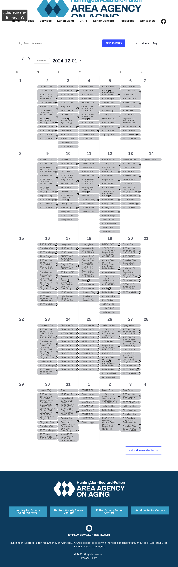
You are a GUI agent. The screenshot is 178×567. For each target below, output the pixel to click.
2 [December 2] (47, 80)
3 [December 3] (68, 80)
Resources (126, 20)
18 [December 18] (89, 238)
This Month (42, 60)
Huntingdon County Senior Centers (27, 510)
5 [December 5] (110, 80)
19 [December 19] (109, 238)
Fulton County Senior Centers (109, 510)
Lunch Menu (65, 20)
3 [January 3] (130, 384)
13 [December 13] (130, 153)
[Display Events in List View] (135, 43)
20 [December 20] (130, 238)
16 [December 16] (47, 238)
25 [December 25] (89, 319)
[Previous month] (22, 59)
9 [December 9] (47, 153)
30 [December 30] (47, 384)
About (29, 20)
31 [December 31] (68, 384)
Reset (14, 17)
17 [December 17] (68, 238)
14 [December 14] (151, 153)
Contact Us (147, 20)
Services (45, 20)
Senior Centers (103, 20)
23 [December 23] (47, 319)
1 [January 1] (89, 384)
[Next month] (29, 59)
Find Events (114, 43)
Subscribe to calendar (141, 450)
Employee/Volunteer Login (89, 532)
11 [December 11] (89, 153)
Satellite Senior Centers (150, 509)
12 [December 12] (109, 153)
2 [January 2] (110, 384)
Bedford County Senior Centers (68, 510)
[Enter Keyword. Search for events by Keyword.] (59, 43)
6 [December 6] (130, 80)
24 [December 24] (68, 319)
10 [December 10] (68, 153)
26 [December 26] (109, 319)
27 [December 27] (130, 319)
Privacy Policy (89, 555)
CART (83, 20)
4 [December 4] (89, 80)
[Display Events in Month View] (145, 43)
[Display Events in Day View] (155, 43)
